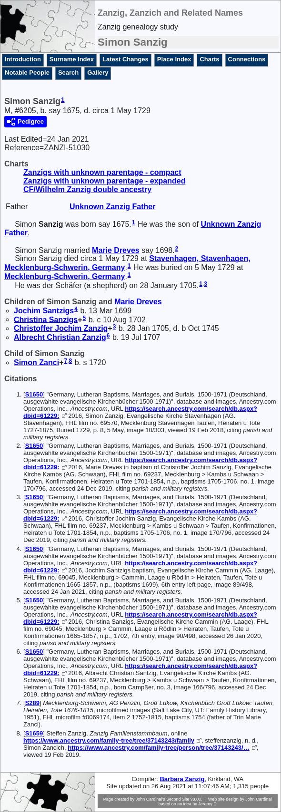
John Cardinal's (150, 799)
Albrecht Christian (60, 337)
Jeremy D (207, 804)
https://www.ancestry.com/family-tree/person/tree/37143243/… (158, 747)
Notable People (27, 72)
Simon (36, 362)
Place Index (174, 59)
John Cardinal (258, 799)
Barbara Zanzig (182, 779)
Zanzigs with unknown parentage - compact (102, 172)
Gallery (97, 72)
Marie (116, 250)
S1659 (34, 733)
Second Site (178, 799)
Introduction (23, 59)
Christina (46, 319)
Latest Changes (125, 59)
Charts (209, 59)
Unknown (112, 207)
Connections (247, 59)
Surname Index (72, 59)
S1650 (34, 394)
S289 (32, 702)
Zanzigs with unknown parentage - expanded (104, 181)
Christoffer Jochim (61, 328)
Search (68, 72)
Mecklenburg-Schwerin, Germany (64, 276)
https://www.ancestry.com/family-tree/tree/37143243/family (108, 740)
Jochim (44, 311)
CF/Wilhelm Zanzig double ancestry (87, 189)
